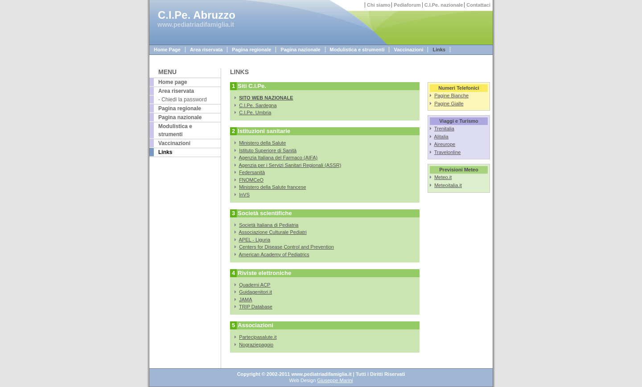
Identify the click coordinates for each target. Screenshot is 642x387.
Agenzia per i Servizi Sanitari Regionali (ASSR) (290, 165)
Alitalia (441, 136)
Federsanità (252, 172)
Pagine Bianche (451, 95)
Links (438, 49)
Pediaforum (407, 5)
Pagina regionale (251, 49)
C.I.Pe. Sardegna (257, 105)
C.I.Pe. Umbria (255, 112)
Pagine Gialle (448, 103)
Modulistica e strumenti (357, 49)
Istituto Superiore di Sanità (267, 150)
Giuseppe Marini (335, 380)
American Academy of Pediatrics (274, 254)
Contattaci (478, 5)
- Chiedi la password (182, 99)
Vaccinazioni (408, 49)
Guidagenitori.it (255, 292)
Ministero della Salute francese (272, 187)
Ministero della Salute (262, 143)
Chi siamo (379, 5)
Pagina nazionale (300, 49)
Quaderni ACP (254, 284)
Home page (172, 82)
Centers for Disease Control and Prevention (286, 247)
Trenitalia (444, 128)
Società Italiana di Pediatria (268, 225)
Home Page (167, 49)
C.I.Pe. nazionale (443, 5)
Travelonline (447, 152)
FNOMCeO (251, 180)
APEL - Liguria (255, 239)
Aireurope (445, 144)
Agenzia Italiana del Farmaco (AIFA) (278, 157)
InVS (244, 194)
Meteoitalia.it (448, 185)
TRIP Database (255, 306)
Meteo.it (443, 177)
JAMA (245, 299)
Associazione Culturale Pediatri (273, 232)
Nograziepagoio (256, 344)
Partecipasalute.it (257, 337)
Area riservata (206, 49)
